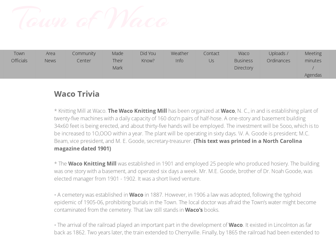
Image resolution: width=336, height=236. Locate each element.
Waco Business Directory (243, 60)
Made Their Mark (117, 60)
